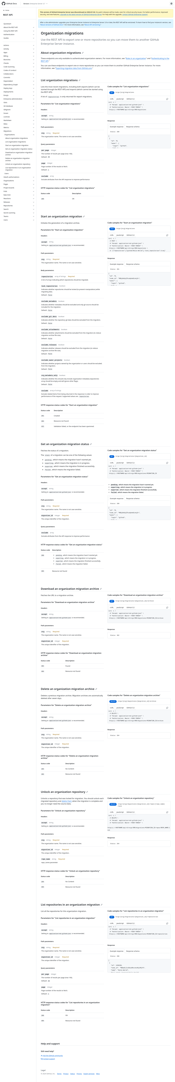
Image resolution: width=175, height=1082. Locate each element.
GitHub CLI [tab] (130, 99)
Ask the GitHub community (52, 1056)
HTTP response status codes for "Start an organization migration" (69, 405)
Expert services (89, 1074)
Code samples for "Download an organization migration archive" (135, 595)
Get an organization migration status (66, 444)
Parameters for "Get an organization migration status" (64, 476)
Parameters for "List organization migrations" (61, 103)
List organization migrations (60, 80)
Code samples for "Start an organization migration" (129, 223)
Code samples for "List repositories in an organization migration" (135, 911)
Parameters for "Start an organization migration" (62, 230)
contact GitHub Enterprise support (135, 14)
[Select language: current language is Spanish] (171, 3)
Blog (98, 1074)
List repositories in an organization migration (71, 904)
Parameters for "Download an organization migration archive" (68, 602)
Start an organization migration (63, 216)
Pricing (79, 1074)
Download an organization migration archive (71, 589)
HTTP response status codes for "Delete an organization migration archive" (69, 757)
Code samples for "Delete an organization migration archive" (133, 695)
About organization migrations (62, 52)
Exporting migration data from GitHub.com (74, 68)
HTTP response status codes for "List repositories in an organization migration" (70, 1003)
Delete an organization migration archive (69, 689)
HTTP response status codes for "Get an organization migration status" (71, 544)
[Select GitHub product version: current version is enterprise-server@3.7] (35, 3)
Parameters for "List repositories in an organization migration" (68, 918)
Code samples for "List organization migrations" (128, 86)
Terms (59, 1074)
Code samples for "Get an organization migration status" (132, 450)
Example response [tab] (116, 127)
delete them (67, 801)
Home (6, 10)
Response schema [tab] (132, 127)
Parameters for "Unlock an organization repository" (63, 810)
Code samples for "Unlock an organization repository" (130, 798)
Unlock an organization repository (64, 792)
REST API (8, 14)
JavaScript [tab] (120, 99)
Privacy (66, 1074)
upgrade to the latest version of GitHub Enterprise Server (81, 14)
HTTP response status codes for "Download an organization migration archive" (71, 654)
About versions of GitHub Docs (52, 25)
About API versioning (92, 25)
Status (72, 1074)
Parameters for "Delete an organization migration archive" (66, 705)
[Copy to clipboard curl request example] (167, 98)
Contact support (48, 1059)
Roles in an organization (136, 58)
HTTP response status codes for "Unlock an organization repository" (70, 871)
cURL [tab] (112, 99)
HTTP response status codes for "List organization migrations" (68, 188)
